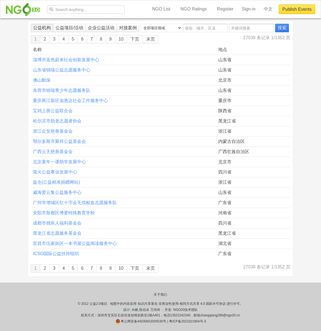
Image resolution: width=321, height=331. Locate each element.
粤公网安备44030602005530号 (140, 321)
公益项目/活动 (69, 27)
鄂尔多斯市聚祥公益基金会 (59, 141)
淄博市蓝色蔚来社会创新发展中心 (66, 59)
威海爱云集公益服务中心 (57, 192)
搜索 (282, 27)
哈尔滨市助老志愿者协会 (57, 121)
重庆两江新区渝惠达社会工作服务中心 (70, 100)
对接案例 (128, 27)
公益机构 (42, 27)
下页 (134, 39)
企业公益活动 (101, 27)
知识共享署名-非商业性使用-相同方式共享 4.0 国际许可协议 (182, 304)
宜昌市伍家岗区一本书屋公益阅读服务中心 (75, 243)
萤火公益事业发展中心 (55, 172)
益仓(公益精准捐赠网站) (56, 182)
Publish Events (297, 9)
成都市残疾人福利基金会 (57, 223)
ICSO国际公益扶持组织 (56, 253)
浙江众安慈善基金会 (53, 131)
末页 (150, 39)
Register (225, 9)
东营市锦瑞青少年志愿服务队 (61, 90)
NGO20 (23, 9)
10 (121, 39)
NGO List (161, 9)
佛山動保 (42, 80)
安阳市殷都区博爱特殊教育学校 (64, 212)
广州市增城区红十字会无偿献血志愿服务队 (75, 202)
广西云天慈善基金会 (53, 151)
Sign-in (249, 9)
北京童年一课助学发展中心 (59, 161)
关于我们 (160, 295)
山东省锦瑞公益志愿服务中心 (61, 70)
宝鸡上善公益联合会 (53, 110)
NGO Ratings (193, 9)
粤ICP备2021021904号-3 (187, 321)
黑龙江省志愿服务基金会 (57, 233)
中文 (268, 9)
